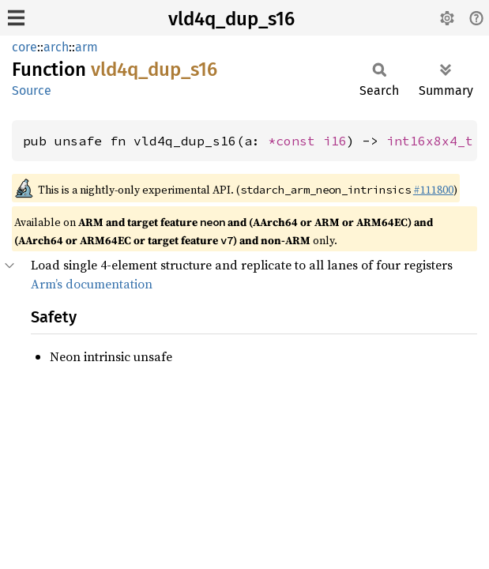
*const (295, 141)
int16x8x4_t (429, 141)
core (24, 47)
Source (31, 90)
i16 (335, 141)
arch (56, 47)
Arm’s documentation (91, 283)
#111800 (433, 190)
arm (86, 47)
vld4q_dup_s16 (231, 19)
